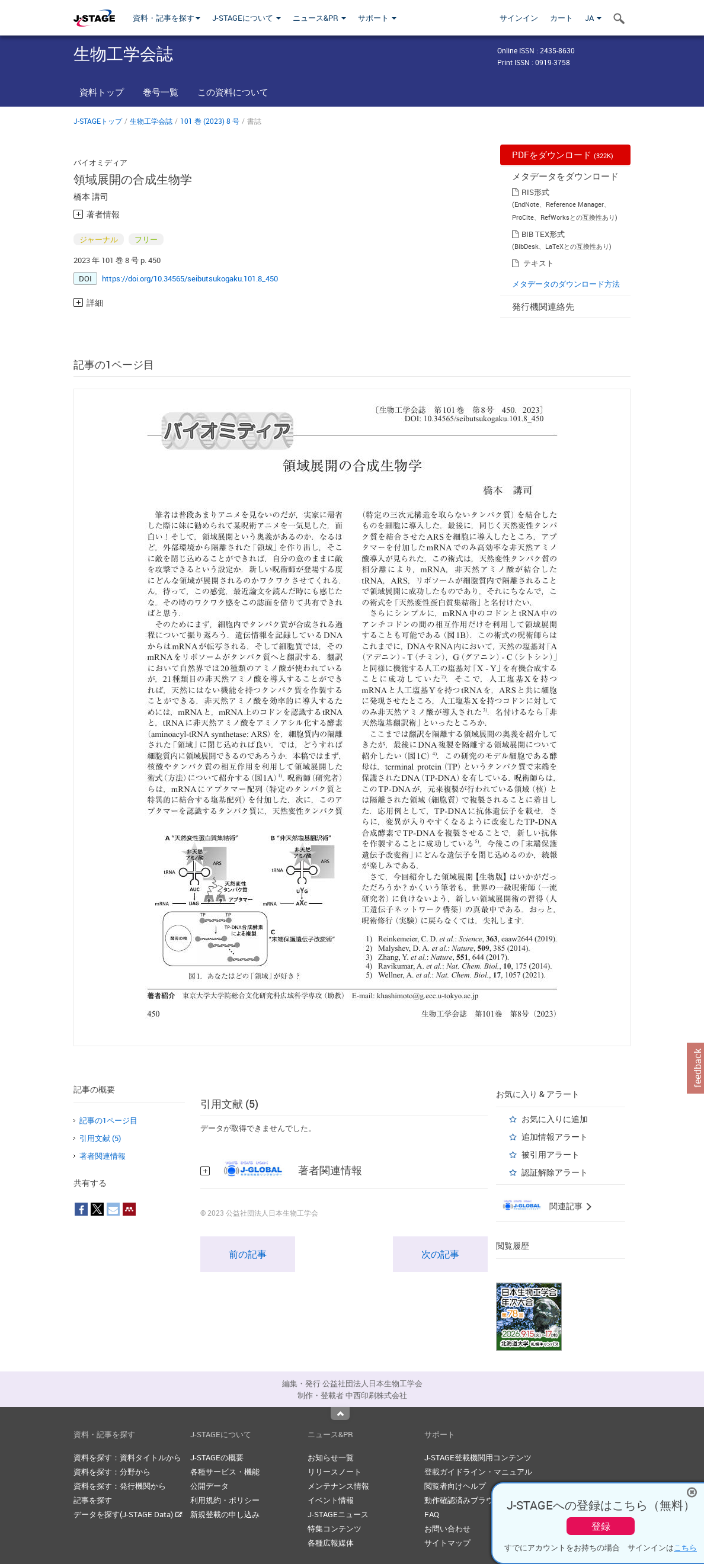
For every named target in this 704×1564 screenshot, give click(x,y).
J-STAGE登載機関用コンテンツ (478, 1457)
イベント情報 (331, 1500)
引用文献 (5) (100, 1138)
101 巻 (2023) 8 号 (209, 121)
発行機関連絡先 (543, 306)
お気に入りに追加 (554, 1118)
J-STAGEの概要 (217, 1457)
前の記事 (248, 1254)
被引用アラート (550, 1154)
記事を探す (92, 1500)
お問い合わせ (447, 1528)
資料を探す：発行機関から (119, 1485)
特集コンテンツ (334, 1528)
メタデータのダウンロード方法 (566, 283)
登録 (600, 1526)
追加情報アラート (554, 1136)
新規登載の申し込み (225, 1514)
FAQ (431, 1514)
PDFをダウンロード (562, 155)
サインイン (519, 17)
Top (340, 1413)
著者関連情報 (102, 1155)
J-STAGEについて (246, 17)
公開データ (209, 1485)
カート (561, 17)
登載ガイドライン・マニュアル (478, 1471)
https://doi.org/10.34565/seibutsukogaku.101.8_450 (190, 278)
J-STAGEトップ (97, 121)
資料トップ (101, 92)
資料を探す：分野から (112, 1471)
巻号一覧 (160, 92)
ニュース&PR (319, 17)
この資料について (232, 92)
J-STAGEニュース (338, 1514)
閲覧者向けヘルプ (455, 1485)
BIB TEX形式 (543, 234)
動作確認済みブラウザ (462, 1500)
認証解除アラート (554, 1172)
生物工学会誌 (151, 121)
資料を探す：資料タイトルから (127, 1457)
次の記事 (440, 1254)
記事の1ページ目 (108, 1120)
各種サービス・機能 (225, 1471)
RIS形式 (535, 192)
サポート (377, 17)
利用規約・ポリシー (225, 1500)
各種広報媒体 (331, 1542)
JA (593, 17)
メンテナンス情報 (338, 1485)
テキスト (538, 263)
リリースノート (334, 1471)
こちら (685, 1547)
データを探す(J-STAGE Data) (128, 1514)
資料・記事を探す (166, 17)
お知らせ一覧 (331, 1457)
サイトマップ (447, 1542)
